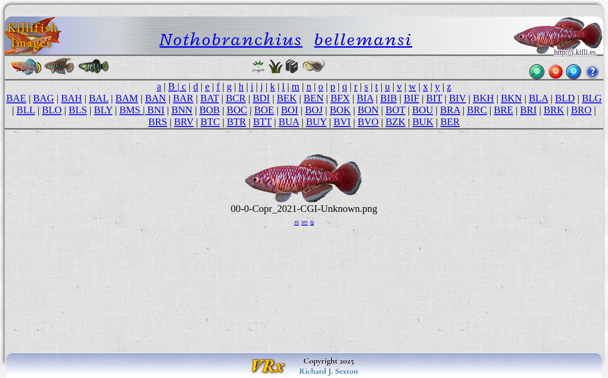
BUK (423, 121)
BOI (289, 110)
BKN (511, 98)
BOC (237, 110)
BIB (388, 98)
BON (368, 110)
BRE (503, 110)
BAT (209, 98)
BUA (289, 121)
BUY (316, 121)
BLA (538, 98)
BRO (581, 110)
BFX (340, 98)
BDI (261, 98)
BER (450, 121)
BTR (236, 121)
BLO (52, 110)
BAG (43, 98)
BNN (182, 110)
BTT (262, 121)
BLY (103, 110)
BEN (313, 98)
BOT (395, 110)
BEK (286, 98)
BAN (155, 98)
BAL (98, 98)
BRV (183, 121)
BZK (395, 121)
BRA (450, 110)
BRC (477, 110)
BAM (126, 98)
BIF (411, 98)
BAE (16, 98)
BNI (156, 110)
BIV (457, 98)
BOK (340, 110)
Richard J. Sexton (328, 371)
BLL (25, 110)
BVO (368, 121)
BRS (157, 121)
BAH (71, 98)
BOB (209, 110)
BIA (365, 98)
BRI (528, 110)
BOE (264, 110)
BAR (183, 98)
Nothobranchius (231, 39)
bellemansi (363, 39)
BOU (423, 110)
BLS (78, 110)
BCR (236, 98)
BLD (565, 98)
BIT (434, 98)
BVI (342, 121)
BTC (210, 121)
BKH (483, 98)
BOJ (313, 110)
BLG (592, 98)
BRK (553, 110)
